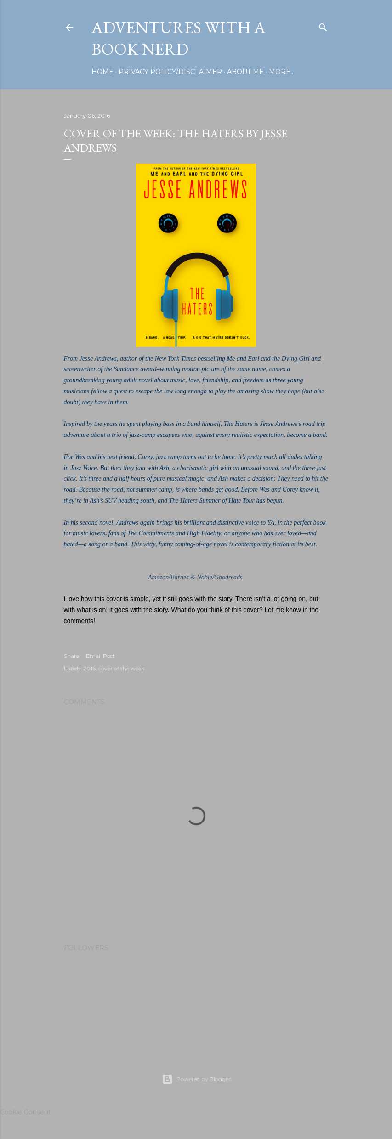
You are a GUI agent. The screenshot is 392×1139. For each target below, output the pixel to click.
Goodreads (228, 577)
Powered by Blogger (196, 1079)
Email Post (100, 655)
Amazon (158, 577)
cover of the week (121, 668)
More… (282, 72)
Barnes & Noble (191, 577)
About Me (245, 72)
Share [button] (71, 655)
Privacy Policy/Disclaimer (170, 72)
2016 (89, 668)
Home (102, 72)
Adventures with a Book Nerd (178, 38)
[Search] (323, 25)
